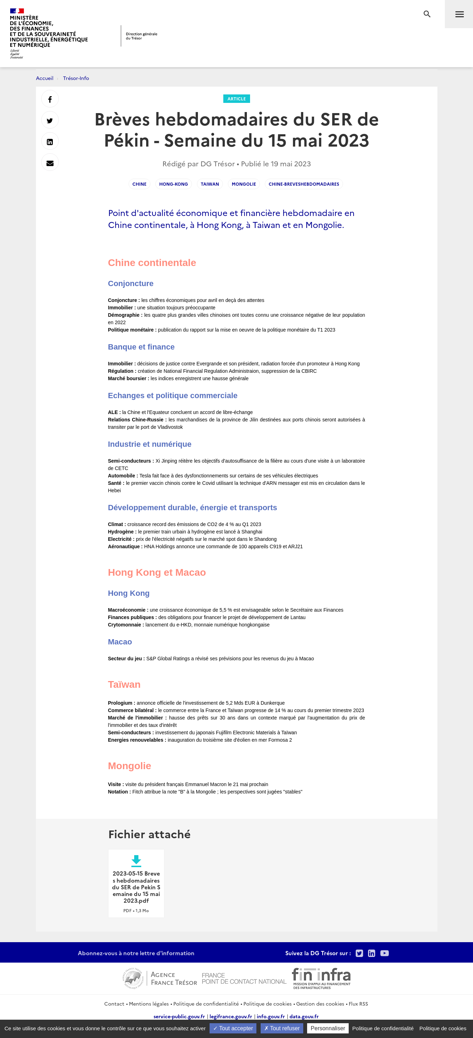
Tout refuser (282, 1028)
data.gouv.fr (304, 1016)
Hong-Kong (173, 184)
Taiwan (210, 184)
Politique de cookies (267, 1003)
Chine (139, 184)
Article (237, 98)
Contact (114, 1003)
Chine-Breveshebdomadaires (304, 184)
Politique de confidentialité (206, 1003)
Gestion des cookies (320, 1003)
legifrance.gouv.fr (231, 1016)
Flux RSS (358, 1003)
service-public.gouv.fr (179, 1016)
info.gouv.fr (271, 1016)
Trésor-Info (76, 77)
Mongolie (244, 184)
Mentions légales (149, 1003)
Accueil (45, 77)
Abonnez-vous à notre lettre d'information (136, 953)
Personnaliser (328, 1028)
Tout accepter (233, 1028)
